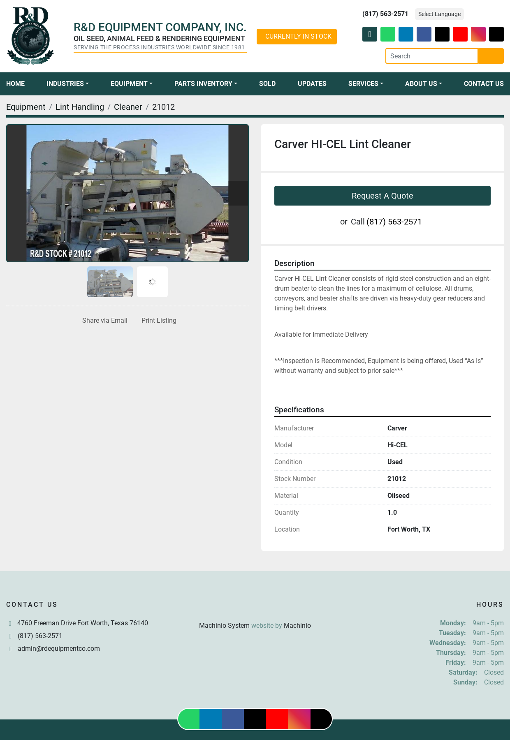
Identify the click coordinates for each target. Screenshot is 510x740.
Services (363, 84)
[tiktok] (496, 34)
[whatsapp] (387, 34)
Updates (312, 84)
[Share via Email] (103, 320)
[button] (67, 83)
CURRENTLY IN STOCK (298, 36)
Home (15, 84)
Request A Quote (382, 196)
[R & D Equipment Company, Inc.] (255, 606)
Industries (65, 84)
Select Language (439, 14)
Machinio (297, 625)
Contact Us (484, 84)
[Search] (431, 56)
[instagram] (478, 34)
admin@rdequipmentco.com (59, 648)
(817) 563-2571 (385, 14)
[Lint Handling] (80, 107)
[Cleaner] (128, 107)
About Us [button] (421, 84)
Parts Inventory (203, 84)
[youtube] (460, 34)
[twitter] (442, 34)
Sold (267, 84)
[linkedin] (406, 34)
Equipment (129, 84)
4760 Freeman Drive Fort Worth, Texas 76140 (82, 623)
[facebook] (424, 34)
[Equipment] (26, 107)
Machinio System (224, 625)
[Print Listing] (157, 320)
